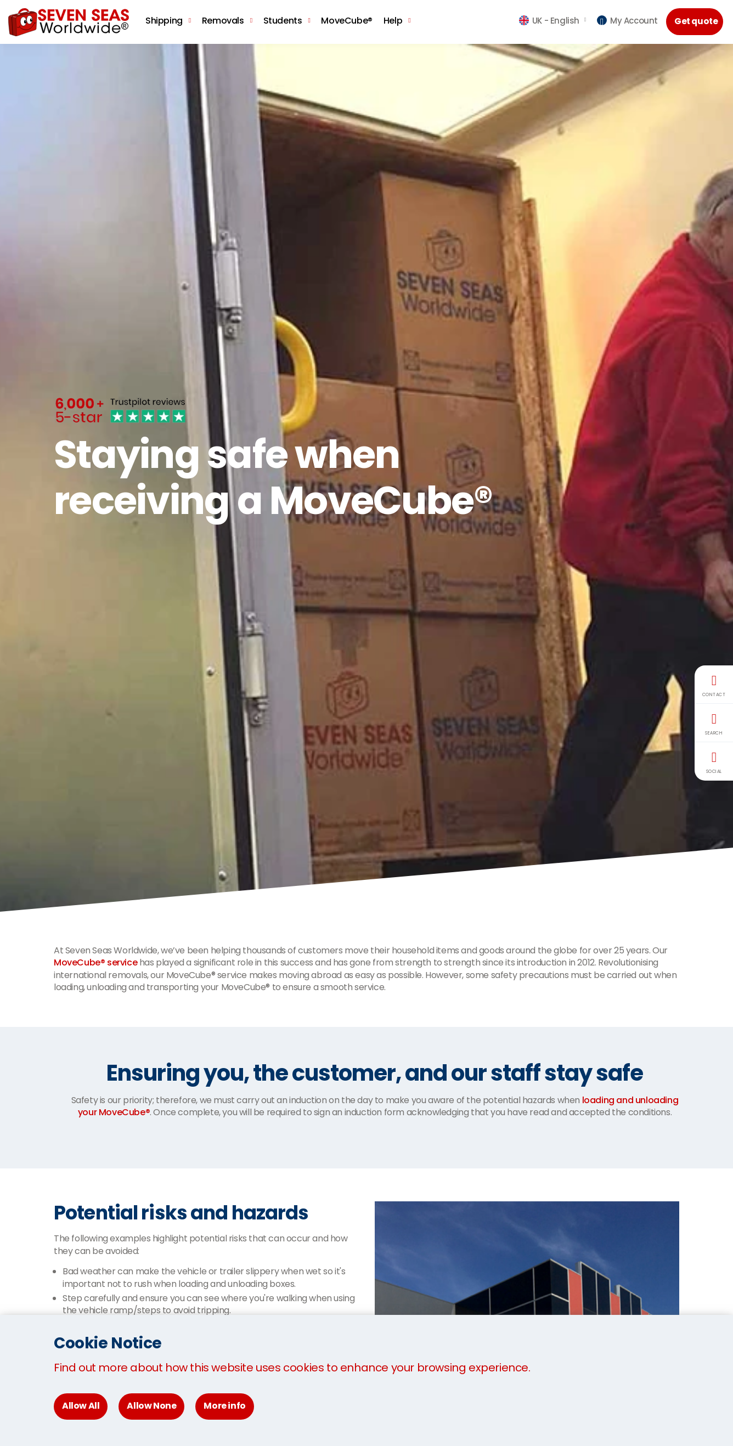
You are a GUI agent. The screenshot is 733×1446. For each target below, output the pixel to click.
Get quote (696, 21)
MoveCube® (346, 20)
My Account (627, 20)
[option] (366, 478)
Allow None (151, 1405)
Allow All (80, 1405)
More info (224, 1405)
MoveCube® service (95, 962)
